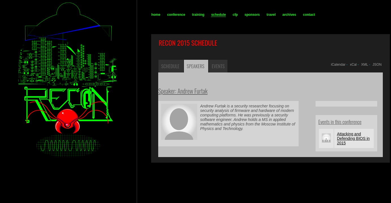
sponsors (252, 15)
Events (218, 66)
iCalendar (338, 65)
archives (289, 15)
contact (309, 15)
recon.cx (55, 198)
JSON (377, 65)
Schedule (170, 66)
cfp (235, 15)
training (198, 15)
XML (364, 65)
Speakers (196, 66)
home (155, 15)
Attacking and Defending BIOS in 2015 (353, 138)
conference (176, 15)
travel (270, 15)
